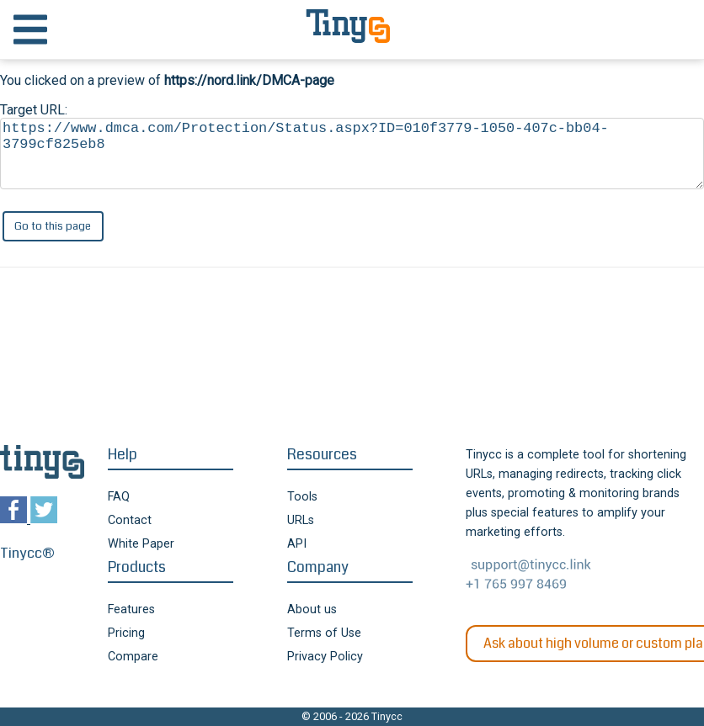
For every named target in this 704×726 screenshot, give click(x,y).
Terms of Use (324, 633)
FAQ (119, 497)
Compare (133, 656)
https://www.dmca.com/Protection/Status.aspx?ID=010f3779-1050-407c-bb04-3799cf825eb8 (352, 153)
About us (312, 609)
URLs (300, 520)
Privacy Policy (325, 656)
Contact (130, 520)
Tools (302, 497)
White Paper (141, 544)
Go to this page (52, 226)
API (297, 544)
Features (131, 609)
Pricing (126, 633)
